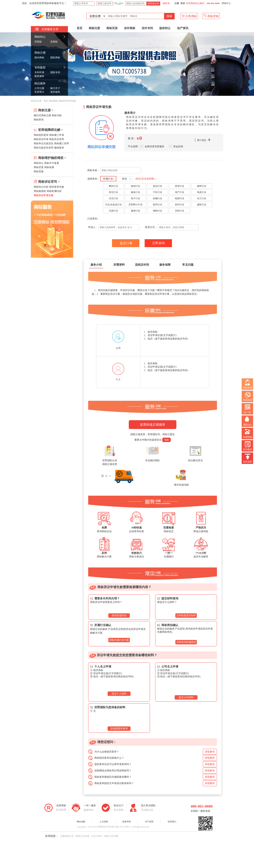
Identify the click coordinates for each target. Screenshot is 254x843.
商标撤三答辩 (61, 143)
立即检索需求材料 (186, 615)
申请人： (92, 227)
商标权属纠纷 (54, 191)
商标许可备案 (51, 163)
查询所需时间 (119, 615)
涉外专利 (147, 28)
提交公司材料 (186, 697)
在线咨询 (247, 384)
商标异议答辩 (56, 139)
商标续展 (49, 167)
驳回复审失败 (56, 187)
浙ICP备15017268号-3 (121, 827)
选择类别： (122, 178)
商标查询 (39, 119)
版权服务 (39, 76)
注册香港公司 (67, 836)
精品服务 (40, 83)
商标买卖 (112, 28)
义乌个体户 (96, 836)
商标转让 (40, 36)
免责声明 (126, 821)
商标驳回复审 (41, 135)
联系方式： (151, 227)
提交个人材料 (119, 693)
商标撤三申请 (56, 135)
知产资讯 (182, 28)
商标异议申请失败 (43, 195)
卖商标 (54, 41)
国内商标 (39, 57)
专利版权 (40, 67)
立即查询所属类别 (186, 642)
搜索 (169, 16)
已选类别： (93, 218)
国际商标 (55, 57)
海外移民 (55, 92)
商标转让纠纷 (41, 187)
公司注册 (39, 88)
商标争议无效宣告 (43, 143)
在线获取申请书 (119, 728)
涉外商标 (129, 28)
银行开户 (55, 88)
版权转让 (165, 28)
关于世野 (149, 821)
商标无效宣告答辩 (43, 147)
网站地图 (81, 821)
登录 (182, 3)
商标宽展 (39, 171)
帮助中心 (226, 3)
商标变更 (39, 167)
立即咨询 (158, 243)
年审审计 (39, 92)
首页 (79, 28)
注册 (176, 3)
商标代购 (57, 115)
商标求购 (211, 16)
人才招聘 (103, 821)
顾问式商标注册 (42, 115)
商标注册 (40, 52)
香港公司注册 (82, 836)
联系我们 (172, 821)
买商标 (38, 41)
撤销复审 (59, 147)
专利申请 (39, 72)
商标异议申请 (41, 139)
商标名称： (93, 170)
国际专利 (55, 72)
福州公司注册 (111, 836)
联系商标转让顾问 (195, 3)
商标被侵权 (40, 191)
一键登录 (165, 3)
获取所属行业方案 (119, 640)
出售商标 (189, 16)
